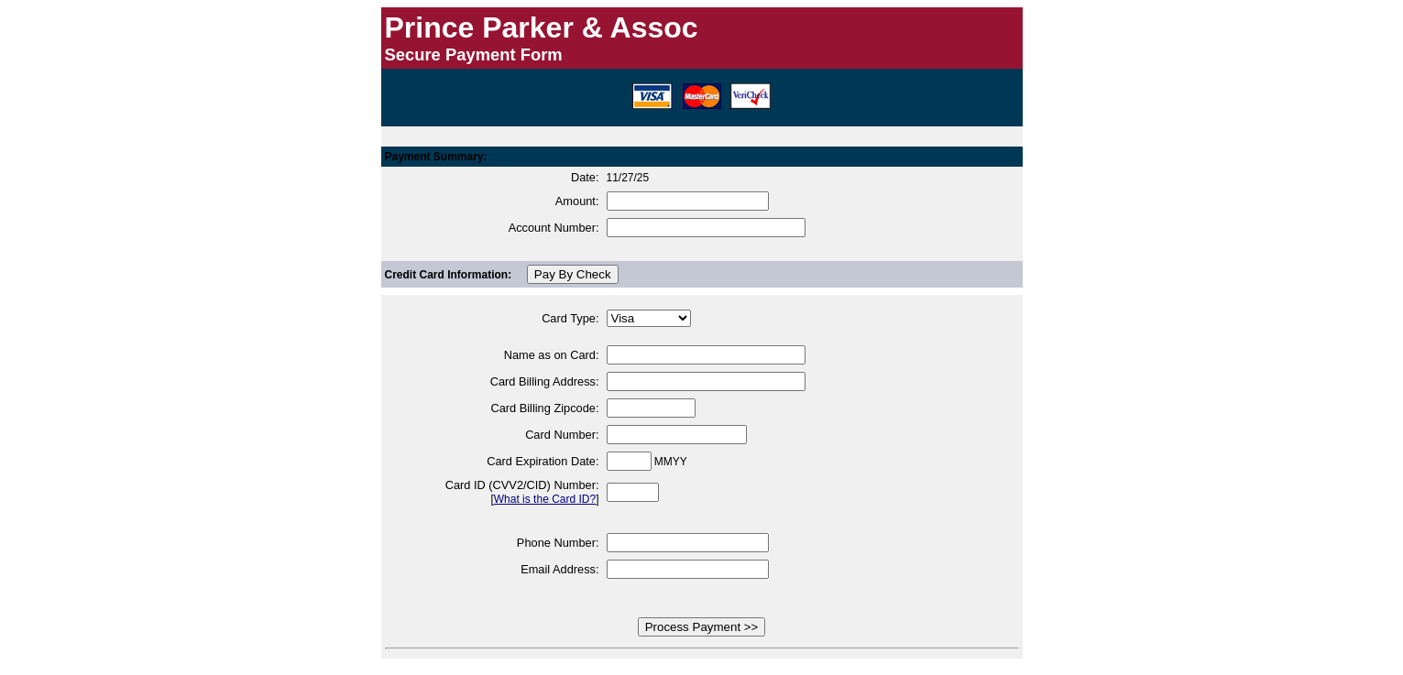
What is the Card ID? (545, 499)
